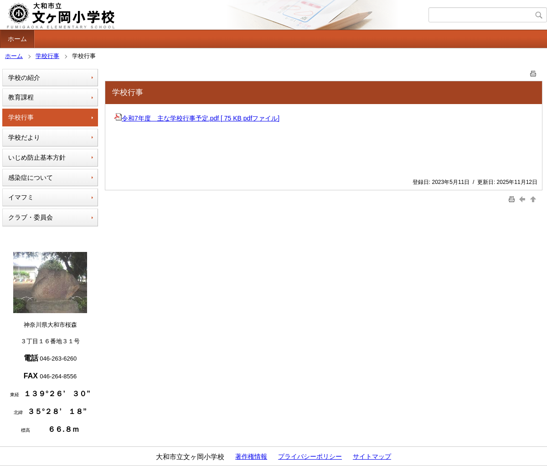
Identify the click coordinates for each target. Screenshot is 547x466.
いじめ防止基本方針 (37, 157)
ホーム (17, 38)
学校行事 (47, 55)
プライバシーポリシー (310, 456)
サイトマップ (372, 456)
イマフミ (21, 197)
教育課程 (21, 97)
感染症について (30, 177)
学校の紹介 (24, 77)
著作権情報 (251, 456)
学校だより (24, 137)
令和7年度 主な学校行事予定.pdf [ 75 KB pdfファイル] (196, 118)
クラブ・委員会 (30, 217)
